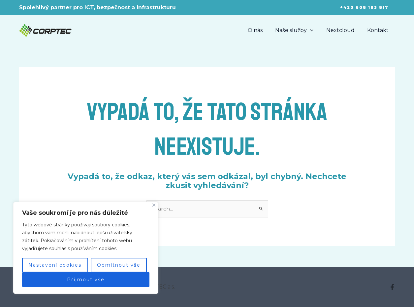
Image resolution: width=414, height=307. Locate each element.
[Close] (153, 205)
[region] (85, 248)
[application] (315, 30)
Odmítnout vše (119, 265)
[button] (364, 7)
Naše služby (300, 30)
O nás (262, 30)
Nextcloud (344, 30)
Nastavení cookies (54, 265)
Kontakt (379, 30)
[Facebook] (392, 287)
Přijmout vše (86, 280)
